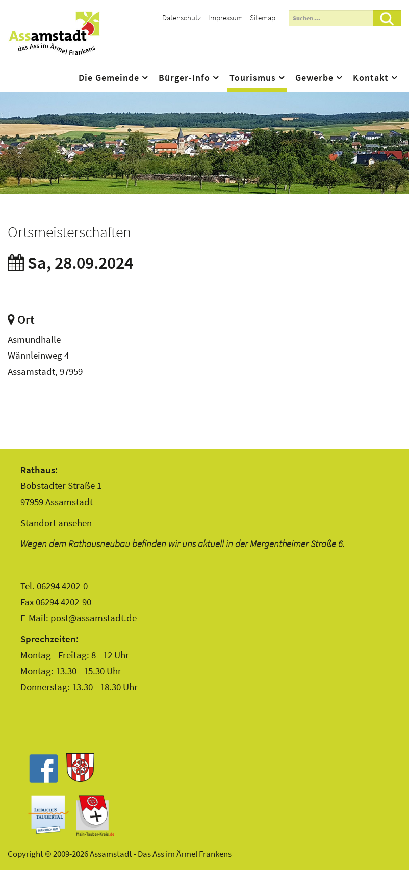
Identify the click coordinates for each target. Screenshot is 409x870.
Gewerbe (314, 78)
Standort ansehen (56, 522)
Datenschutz (181, 17)
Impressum (225, 17)
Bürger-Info (184, 78)
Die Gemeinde (109, 78)
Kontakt (371, 78)
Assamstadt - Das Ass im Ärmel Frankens (54, 33)
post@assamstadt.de (93, 618)
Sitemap (262, 17)
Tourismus (252, 78)
